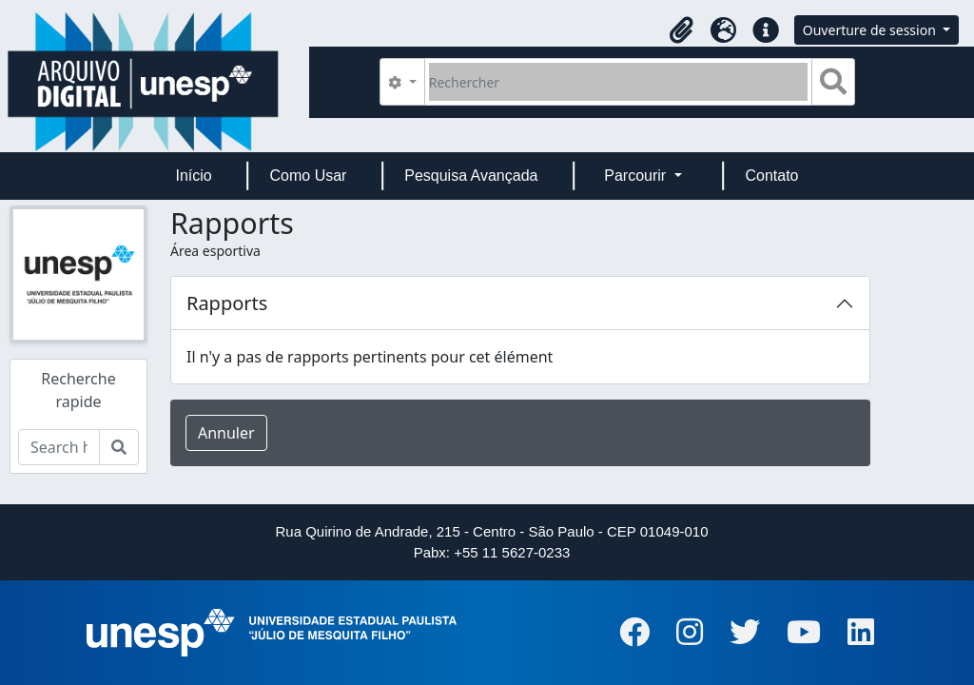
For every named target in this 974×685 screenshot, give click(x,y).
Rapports (226, 303)
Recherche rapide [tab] (78, 390)
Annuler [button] (226, 432)
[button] (682, 30)
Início (193, 175)
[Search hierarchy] (59, 447)
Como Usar (308, 175)
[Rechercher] (618, 82)
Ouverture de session (871, 30)
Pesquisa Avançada (470, 175)
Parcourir (637, 175)
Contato (771, 175)
